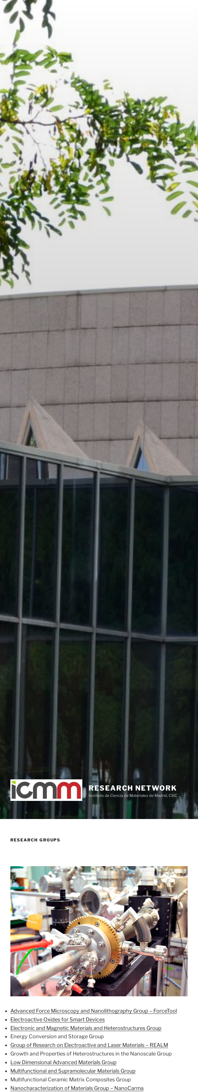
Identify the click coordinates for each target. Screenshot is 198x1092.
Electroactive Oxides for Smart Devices (57, 1019)
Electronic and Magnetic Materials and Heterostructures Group (85, 1028)
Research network (133, 788)
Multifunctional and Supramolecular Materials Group (73, 1071)
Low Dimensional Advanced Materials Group (63, 1062)
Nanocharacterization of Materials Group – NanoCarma (77, 1088)
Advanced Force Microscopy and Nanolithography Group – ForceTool (93, 1011)
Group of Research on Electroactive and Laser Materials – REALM (89, 1045)
